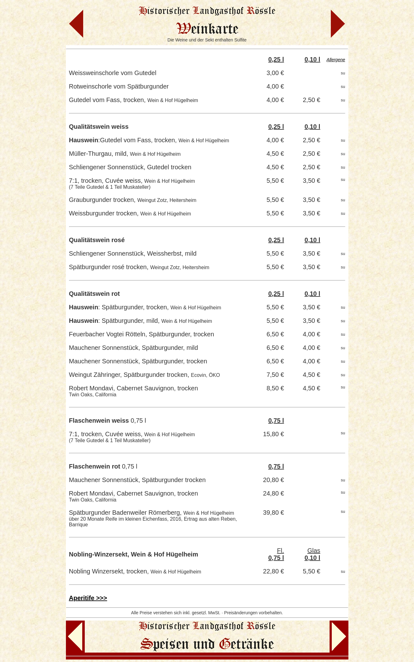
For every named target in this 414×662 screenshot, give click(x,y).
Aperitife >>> (88, 597)
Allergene (335, 59)
